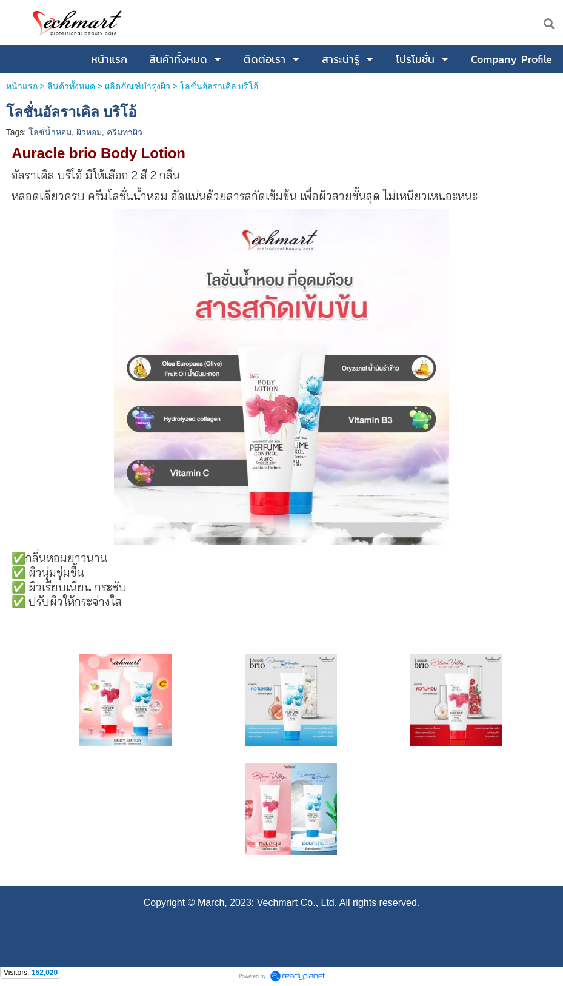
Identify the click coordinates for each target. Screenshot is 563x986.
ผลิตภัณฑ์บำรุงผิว (137, 86)
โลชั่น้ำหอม (50, 132)
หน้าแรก (22, 86)
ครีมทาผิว (124, 132)
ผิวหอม (89, 132)
